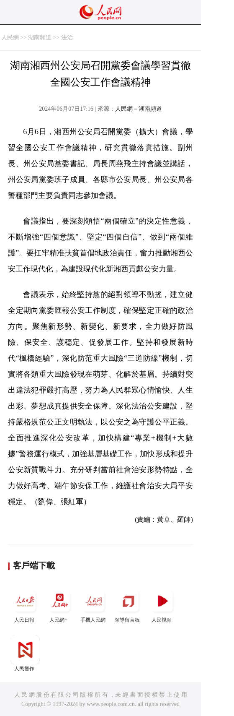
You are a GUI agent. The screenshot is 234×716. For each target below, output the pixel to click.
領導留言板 (128, 604)
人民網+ (59, 604)
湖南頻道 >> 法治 (50, 37)
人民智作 (25, 653)
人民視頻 (162, 604)
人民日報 (25, 604)
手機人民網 (93, 604)
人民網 (10, 37)
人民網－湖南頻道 (138, 109)
